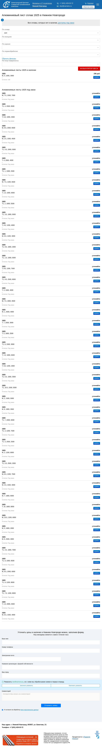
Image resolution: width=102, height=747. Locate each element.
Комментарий (6, 691)
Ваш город (5, 672)
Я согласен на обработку (20, 710)
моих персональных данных (29, 710)
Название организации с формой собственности (17, 664)
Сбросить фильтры (9, 58)
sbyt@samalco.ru (66, 6)
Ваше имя (5, 638)
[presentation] (17, 716)
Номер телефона (7, 647)
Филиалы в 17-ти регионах (42, 3)
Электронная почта (8, 655)
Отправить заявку (50, 705)
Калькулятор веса (89, 69)
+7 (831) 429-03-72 (66, 3)
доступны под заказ (66, 23)
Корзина (90, 3)
